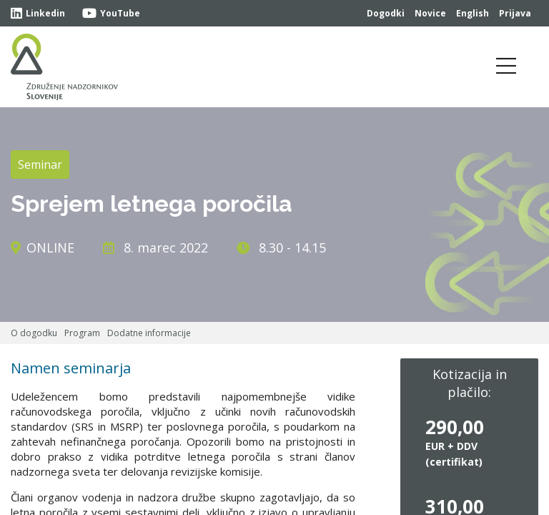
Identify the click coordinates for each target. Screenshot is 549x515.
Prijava (515, 13)
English (472, 13)
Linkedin (38, 13)
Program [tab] (82, 333)
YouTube (111, 13)
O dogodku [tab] (34, 333)
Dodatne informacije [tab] (149, 333)
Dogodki (386, 13)
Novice (430, 13)
